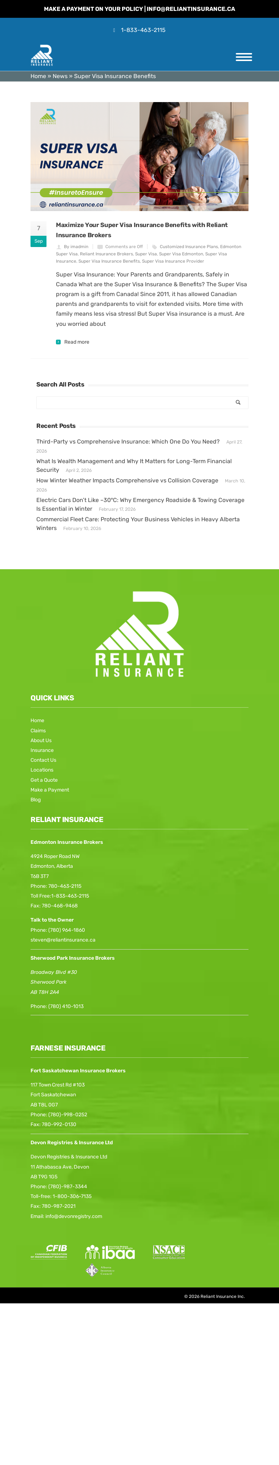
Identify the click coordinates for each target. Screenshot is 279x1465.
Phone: (39, 1006)
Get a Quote (44, 780)
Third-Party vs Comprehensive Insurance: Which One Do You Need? (128, 441)
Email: (38, 1216)
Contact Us (43, 760)
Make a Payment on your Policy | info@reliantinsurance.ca (139, 8)
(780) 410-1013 (66, 1006)
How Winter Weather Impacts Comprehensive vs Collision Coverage (127, 480)
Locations (42, 770)
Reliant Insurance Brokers (106, 253)
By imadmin (76, 246)
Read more (76, 342)
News (60, 76)
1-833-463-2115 (143, 30)
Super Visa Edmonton (181, 253)
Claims (38, 731)
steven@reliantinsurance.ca (63, 940)
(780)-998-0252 (67, 1115)
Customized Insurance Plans (189, 246)
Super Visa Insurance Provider (173, 261)
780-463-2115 (64, 886)
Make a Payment (50, 790)
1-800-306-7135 (72, 1196)
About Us (41, 740)
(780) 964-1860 (66, 930)
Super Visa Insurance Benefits (109, 261)
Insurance (42, 750)
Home (38, 76)
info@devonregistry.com (73, 1216)
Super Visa (146, 253)
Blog (36, 800)
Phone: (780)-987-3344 (59, 1186)
